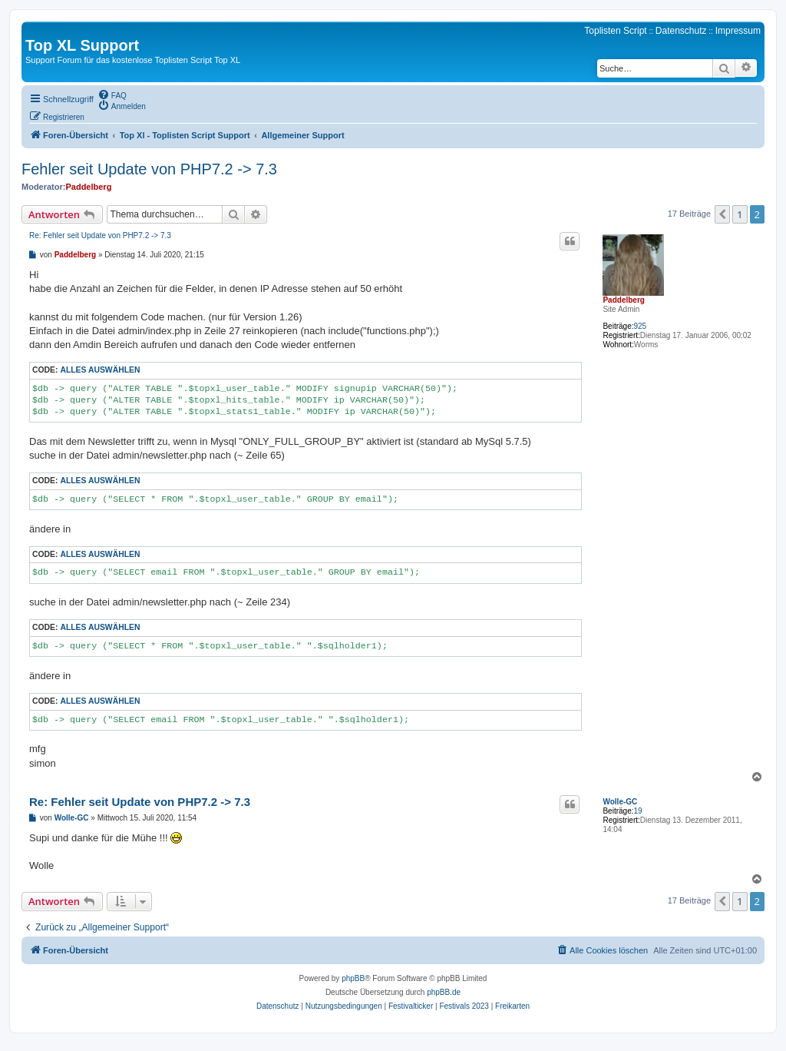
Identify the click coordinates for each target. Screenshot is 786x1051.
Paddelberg (88, 186)
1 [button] (739, 214)
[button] (722, 214)
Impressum (738, 30)
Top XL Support (82, 45)
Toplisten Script (615, 30)
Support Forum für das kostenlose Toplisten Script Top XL (132, 60)
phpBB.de (444, 992)
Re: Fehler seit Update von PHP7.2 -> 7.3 (100, 235)
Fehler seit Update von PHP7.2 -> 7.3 (149, 169)
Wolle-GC (620, 801)
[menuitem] (112, 94)
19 (637, 811)
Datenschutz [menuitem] (681, 30)
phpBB (353, 978)
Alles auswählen (100, 370)
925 (639, 326)
